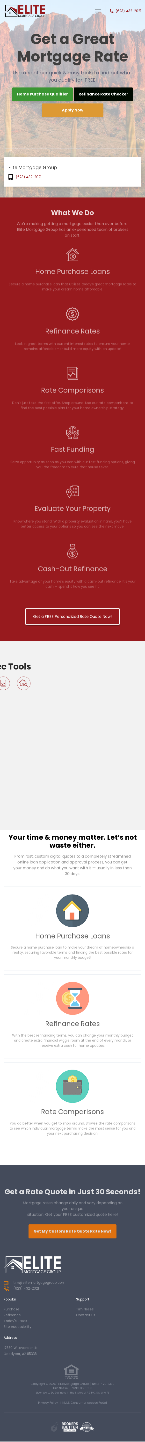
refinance (12, 1315)
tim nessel (85, 1309)
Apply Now (72, 110)
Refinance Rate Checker (103, 94)
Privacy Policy (48, 1403)
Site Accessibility (17, 1326)
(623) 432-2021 (128, 10)
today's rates (15, 1320)
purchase (11, 1309)
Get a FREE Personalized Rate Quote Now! (72, 874)
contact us (85, 1315)
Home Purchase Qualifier (42, 94)
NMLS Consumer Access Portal (84, 1403)
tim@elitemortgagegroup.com (39, 1282)
